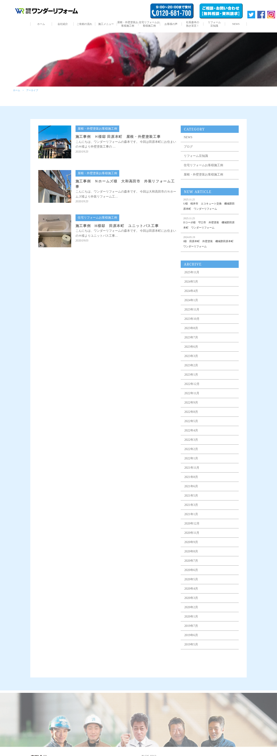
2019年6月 (191, 635)
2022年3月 (191, 439)
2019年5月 (191, 644)
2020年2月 (191, 607)
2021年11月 (191, 467)
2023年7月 (191, 337)
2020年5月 (191, 579)
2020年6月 (191, 570)
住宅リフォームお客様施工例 (149, 24)
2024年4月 (191, 291)
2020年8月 (191, 551)
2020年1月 (191, 616)
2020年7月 (191, 560)
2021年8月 (191, 477)
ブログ (188, 146)
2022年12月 (192, 384)
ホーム (41, 24)
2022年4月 (191, 430)
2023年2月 (191, 365)
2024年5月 (191, 281)
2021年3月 (191, 505)
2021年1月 (191, 514)
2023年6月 (191, 346)
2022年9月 (191, 402)
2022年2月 (191, 449)
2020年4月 (191, 588)
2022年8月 (191, 411)
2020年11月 (191, 532)
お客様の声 (170, 24)
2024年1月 (191, 300)
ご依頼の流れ (84, 24)
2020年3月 (191, 598)
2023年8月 (191, 328)
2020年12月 (192, 523)
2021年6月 (191, 486)
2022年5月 (191, 421)
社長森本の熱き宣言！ (192, 24)
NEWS (236, 24)
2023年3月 (191, 356)
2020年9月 (191, 542)
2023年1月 (191, 374)
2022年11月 (191, 393)
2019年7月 (191, 625)
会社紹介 (63, 24)
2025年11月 (191, 272)
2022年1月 (191, 458)
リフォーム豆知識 (214, 24)
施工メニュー (106, 24)
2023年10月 (192, 318)
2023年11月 (191, 309)
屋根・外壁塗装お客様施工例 (127, 24)
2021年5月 (191, 495)
